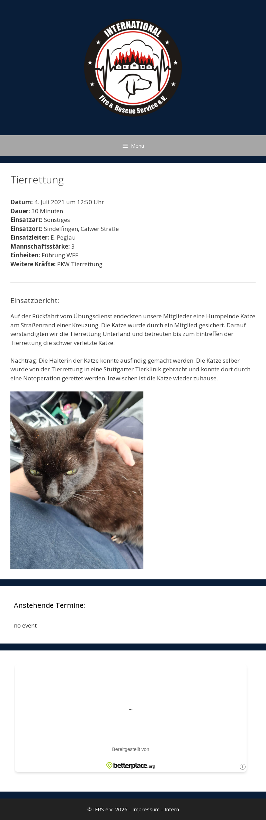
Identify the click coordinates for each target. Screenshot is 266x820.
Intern (172, 809)
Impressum (146, 809)
